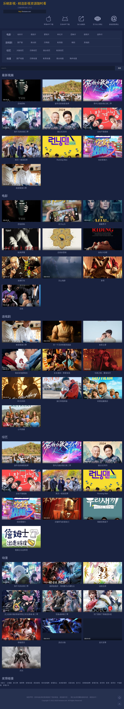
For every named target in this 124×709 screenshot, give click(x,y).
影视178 (6, 685)
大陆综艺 (20, 50)
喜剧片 (33, 34)
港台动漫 (60, 58)
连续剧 (8, 42)
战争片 (100, 34)
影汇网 (15, 683)
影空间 (102, 683)
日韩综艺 (33, 50)
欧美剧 (60, 42)
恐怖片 (73, 34)
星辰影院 (37, 683)
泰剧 (73, 42)
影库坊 (113, 683)
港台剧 (33, 42)
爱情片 (46, 34)
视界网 (22, 683)
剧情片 (86, 34)
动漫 (9, 58)
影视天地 (95, 683)
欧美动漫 (46, 58)
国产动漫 (20, 58)
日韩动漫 (33, 58)
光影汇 (3, 683)
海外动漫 (73, 58)
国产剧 (20, 42)
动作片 (20, 34)
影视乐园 (29, 683)
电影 (9, 34)
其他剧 (86, 42)
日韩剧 (46, 42)
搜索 (119, 68)
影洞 (107, 683)
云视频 (9, 683)
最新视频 (8, 75)
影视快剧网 (86, 683)
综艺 (9, 50)
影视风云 (54, 683)
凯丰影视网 (45, 683)
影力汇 (78, 683)
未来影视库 (63, 683)
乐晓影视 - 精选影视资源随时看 (24, 3)
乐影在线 (71, 683)
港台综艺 (46, 50)
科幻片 (60, 34)
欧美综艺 (60, 50)
